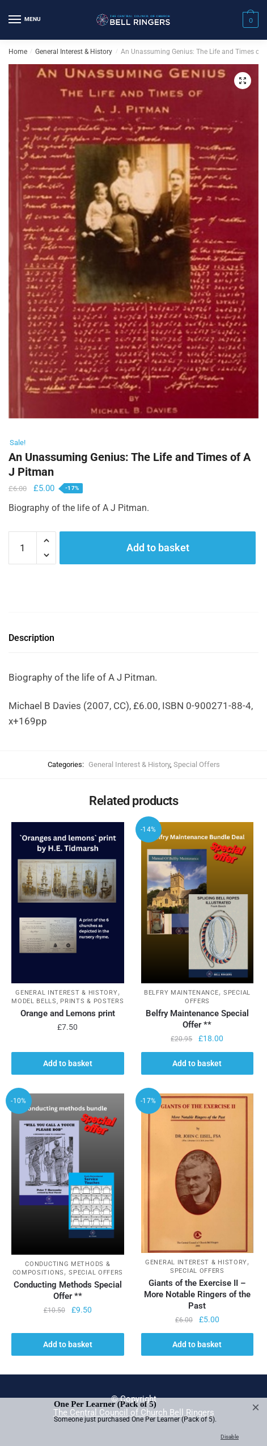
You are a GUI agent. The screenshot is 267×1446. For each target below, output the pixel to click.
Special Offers (196, 764)
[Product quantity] (23, 547)
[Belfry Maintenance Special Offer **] (197, 902)
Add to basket (157, 548)
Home (18, 52)
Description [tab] (31, 637)
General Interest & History (73, 52)
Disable (230, 1436)
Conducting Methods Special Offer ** (68, 1290)
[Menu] (26, 19)
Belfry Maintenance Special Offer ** (197, 1019)
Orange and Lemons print (67, 1013)
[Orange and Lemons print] (67, 902)
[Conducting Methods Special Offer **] (67, 1174)
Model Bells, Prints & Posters (67, 1001)
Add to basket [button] (67, 1063)
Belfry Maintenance (181, 992)
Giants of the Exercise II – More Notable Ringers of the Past (197, 1294)
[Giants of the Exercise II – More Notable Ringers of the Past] (197, 1173)
